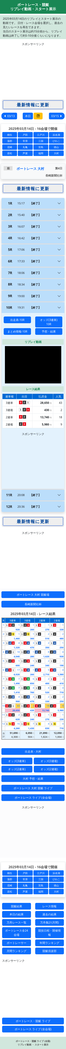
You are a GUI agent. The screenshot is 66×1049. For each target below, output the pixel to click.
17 (18, 669)
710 (62, 692)
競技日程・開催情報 (49, 933)
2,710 (46, 674)
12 (3, 723)
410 (62, 683)
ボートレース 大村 (30, 168)
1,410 (17, 692)
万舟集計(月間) (49, 922)
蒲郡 (9, 141)
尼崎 (9, 147)
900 (18, 701)
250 (62, 647)
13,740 (45, 710)
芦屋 (25, 153)
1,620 (46, 656)
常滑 (25, 141)
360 (32, 638)
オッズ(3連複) (49, 761)
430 (32, 710)
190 (62, 665)
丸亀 (25, 147)
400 (47, 683)
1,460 (17, 638)
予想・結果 (49, 331)
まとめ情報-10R (17, 331)
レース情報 (49, 906)
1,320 (17, 647)
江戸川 (41, 134)
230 (62, 719)
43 (18, 705)
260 (32, 629)
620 (18, 719)
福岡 (40, 153)
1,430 (31, 728)
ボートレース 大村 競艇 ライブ (33, 788)
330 (62, 629)
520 (47, 692)
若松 (9, 153)
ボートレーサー (16, 943)
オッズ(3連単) (17, 761)
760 (32, 692)
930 (62, 656)
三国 (40, 141)
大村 (56, 153)
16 (18, 723)
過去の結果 (49, 914)
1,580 (61, 674)
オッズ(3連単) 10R (48, 322)
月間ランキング (16, 951)
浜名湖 (56, 134)
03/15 (56, 116)
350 (47, 647)
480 (62, 638)
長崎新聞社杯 (33, 604)
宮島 (40, 147)
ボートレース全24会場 (16, 933)
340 (47, 665)
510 (47, 638)
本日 (28, 116)
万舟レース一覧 (16, 922)
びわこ (56, 141)
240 (32, 665)
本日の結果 (17, 914)
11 (3, 714)
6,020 (17, 674)
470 (32, 647)
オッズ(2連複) (49, 769)
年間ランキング (49, 943)
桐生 (9, 134)
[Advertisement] (33, 70)
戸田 (25, 134)
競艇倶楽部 (49, 951)
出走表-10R (17, 320)
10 (3, 705)
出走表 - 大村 (33, 751)
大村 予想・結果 (33, 779)
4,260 (17, 728)
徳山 (56, 147)
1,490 (17, 683)
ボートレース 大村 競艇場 (33, 595)
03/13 (9, 116)
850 (32, 683)
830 (47, 728)
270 (47, 629)
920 (18, 629)
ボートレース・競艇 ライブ (33, 1021)
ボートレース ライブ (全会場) (33, 798)
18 (18, 651)
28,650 (16, 710)
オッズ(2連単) (17, 769)
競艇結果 (16, 906)
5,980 (61, 710)
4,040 (17, 656)
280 (32, 656)
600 (18, 665)
